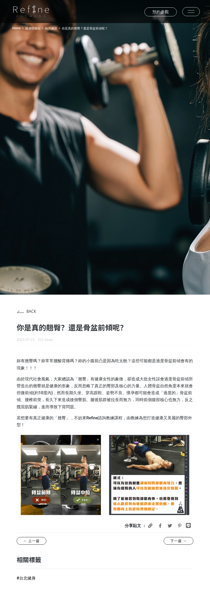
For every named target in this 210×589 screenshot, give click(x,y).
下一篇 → (178, 541)
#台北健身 (26, 578)
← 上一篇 (31, 541)
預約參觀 (160, 11)
